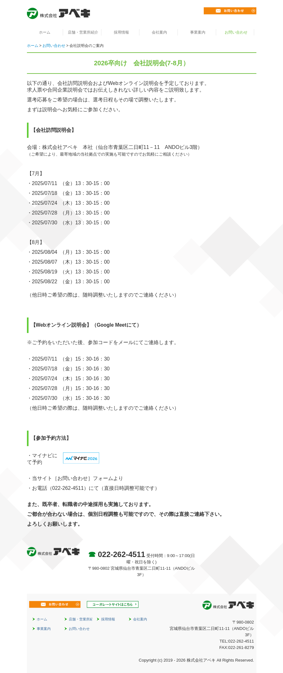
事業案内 (197, 32)
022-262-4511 (121, 554)
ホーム (44, 32)
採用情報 (121, 32)
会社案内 (159, 32)
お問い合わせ (236, 32)
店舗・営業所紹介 (83, 32)
